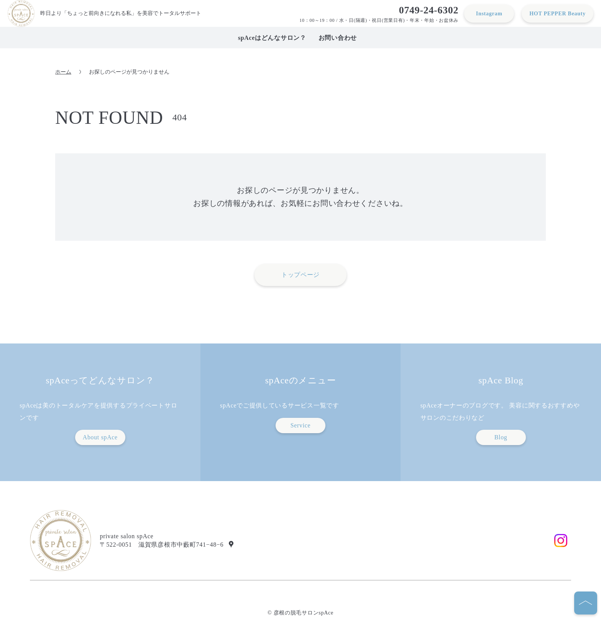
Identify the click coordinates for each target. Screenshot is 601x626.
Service (301, 425)
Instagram (489, 13)
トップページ (300, 274)
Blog (500, 437)
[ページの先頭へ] (585, 602)
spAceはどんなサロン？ (272, 38)
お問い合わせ (338, 38)
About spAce (100, 437)
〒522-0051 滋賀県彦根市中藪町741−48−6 (161, 544)
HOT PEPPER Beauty (557, 13)
